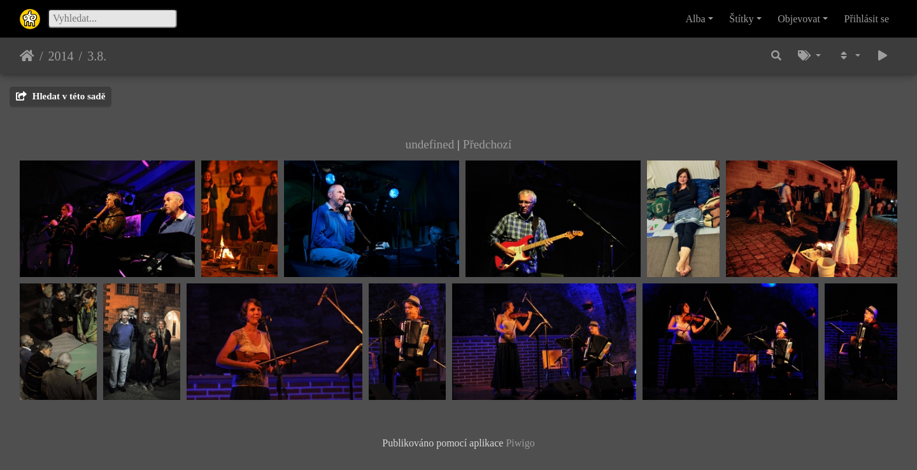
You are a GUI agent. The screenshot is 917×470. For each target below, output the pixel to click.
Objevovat (799, 18)
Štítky (741, 18)
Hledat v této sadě (60, 96)
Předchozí (487, 144)
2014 (61, 56)
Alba (696, 18)
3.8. (96, 56)
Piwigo (520, 443)
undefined (430, 144)
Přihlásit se (867, 18)
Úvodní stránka (27, 56)
